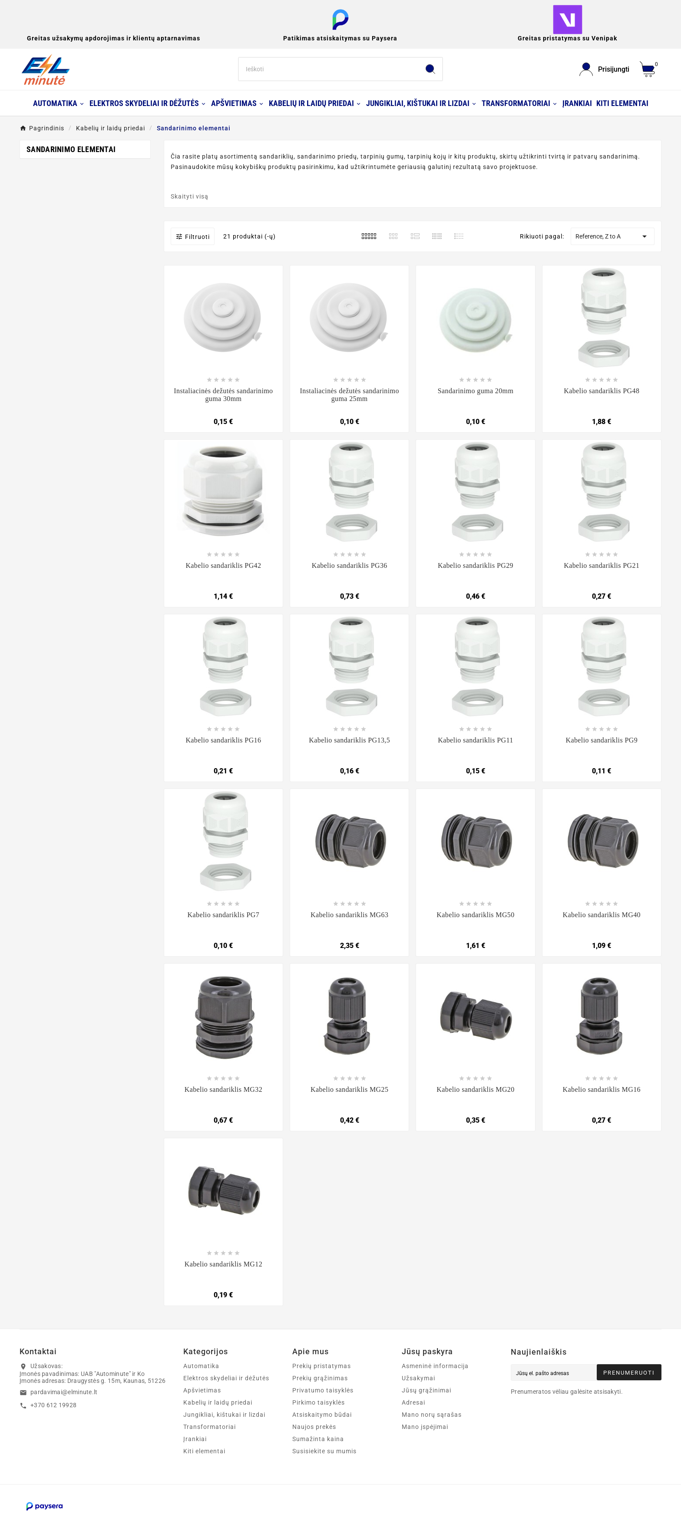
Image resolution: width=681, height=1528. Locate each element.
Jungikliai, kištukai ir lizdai (224, 1414)
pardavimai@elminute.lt (64, 1392)
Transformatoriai (209, 1426)
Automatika (201, 1365)
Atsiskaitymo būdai (322, 1414)
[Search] (329, 69)
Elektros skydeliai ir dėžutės (226, 1378)
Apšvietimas (202, 1390)
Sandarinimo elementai (71, 149)
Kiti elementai (204, 1451)
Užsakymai (418, 1378)
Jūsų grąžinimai (426, 1390)
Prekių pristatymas (321, 1365)
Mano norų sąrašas (432, 1414)
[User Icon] (604, 69)
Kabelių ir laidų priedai (217, 1402)
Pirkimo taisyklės (318, 1402)
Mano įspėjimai (425, 1426)
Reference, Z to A (612, 236)
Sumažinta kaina (318, 1438)
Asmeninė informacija (435, 1365)
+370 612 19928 (53, 1405)
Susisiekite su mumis (324, 1451)
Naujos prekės (314, 1426)
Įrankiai (195, 1438)
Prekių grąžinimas (320, 1378)
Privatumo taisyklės (323, 1390)
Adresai (413, 1402)
